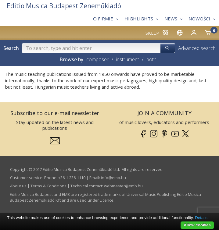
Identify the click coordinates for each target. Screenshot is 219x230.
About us (18, 186)
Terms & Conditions (48, 186)
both (151, 59)
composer (97, 59)
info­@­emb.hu (113, 177)
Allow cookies (197, 225)
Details (201, 217)
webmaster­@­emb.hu (123, 186)
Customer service (26, 177)
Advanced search (197, 48)
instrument (127, 59)
